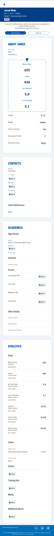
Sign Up (38, 33)
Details (43, 452)
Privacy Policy (37, 532)
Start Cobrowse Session (29, 534)
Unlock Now (15, 33)
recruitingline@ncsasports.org (11, 527)
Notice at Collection (30, 532)
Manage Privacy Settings (45, 532)
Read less (12, 54)
